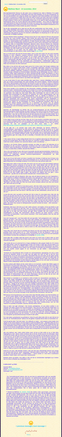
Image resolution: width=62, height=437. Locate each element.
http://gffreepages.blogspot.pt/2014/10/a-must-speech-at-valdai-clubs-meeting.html (27, 125)
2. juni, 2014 (38, 51)
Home (5, 4)
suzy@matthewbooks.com (14, 369)
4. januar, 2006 (40, 235)
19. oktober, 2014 (25, 392)
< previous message (24, 426)
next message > (40, 426)
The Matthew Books (14, 368)
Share (28, 434)
